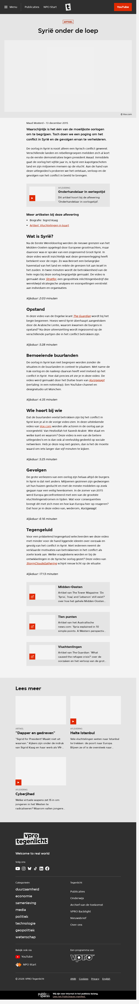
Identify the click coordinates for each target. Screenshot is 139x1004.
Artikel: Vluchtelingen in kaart (49, 225)
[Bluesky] (29, 868)
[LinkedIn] (41, 868)
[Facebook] (47, 868)
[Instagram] (23, 868)
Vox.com (45, 426)
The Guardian (82, 316)
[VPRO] (82, 958)
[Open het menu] (10, 7)
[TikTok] (35, 868)
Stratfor (51, 279)
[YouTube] (123, 7)
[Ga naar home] (68, 7)
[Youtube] (18, 868)
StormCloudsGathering (41, 563)
